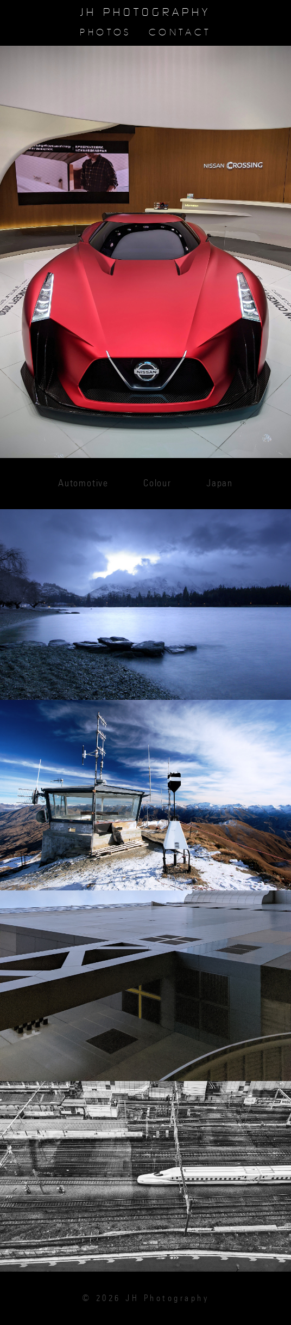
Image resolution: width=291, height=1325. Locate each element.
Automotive (83, 484)
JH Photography (145, 12)
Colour (157, 484)
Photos (105, 32)
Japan (219, 484)
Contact (180, 32)
